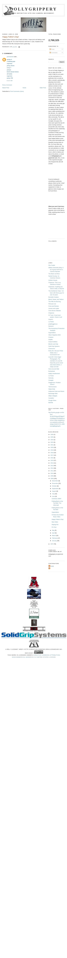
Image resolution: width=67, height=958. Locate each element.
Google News (52, 400)
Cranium (50, 337)
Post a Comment (7, 85)
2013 (52, 465)
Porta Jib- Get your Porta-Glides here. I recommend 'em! (55, 352)
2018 (52, 452)
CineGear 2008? (56, 498)
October (54, 486)
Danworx (51, 326)
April (53, 533)
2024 (52, 439)
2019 (52, 450)
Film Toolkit (51, 265)
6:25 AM (9, 80)
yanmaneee (10, 56)
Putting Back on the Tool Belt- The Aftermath (57, 503)
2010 (52, 473)
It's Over (54, 527)
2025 (52, 437)
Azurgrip (51, 566)
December (55, 481)
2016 (52, 458)
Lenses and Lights (53, 308)
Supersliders (52, 332)
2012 (52, 468)
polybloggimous (53, 324)
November (55, 483)
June (53, 496)
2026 (52, 434)
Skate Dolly (51, 389)
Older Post (43, 87)
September (55, 488)
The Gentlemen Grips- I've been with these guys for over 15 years (56, 293)
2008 (52, 478)
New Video (55, 522)
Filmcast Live (52, 304)
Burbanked (51, 371)
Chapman (51, 313)
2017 (52, 455)
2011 (52, 470)
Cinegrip (50, 380)
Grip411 (50, 319)
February (55, 538)
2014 (52, 463)
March (54, 535)
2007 (52, 544)
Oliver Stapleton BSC (54, 335)
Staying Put (55, 524)
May (53, 530)
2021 (52, 445)
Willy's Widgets (52, 396)
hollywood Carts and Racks (56, 391)
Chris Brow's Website (54, 310)
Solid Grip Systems (54, 346)
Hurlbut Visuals (52, 280)
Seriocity (51, 378)
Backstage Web (53, 393)
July (53, 493)
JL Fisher (51, 321)
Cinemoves (51, 348)
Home (24, 87)
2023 (52, 442)
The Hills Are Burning (54, 301)
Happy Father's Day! (58, 519)
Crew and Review (53, 306)
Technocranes (52, 386)
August (54, 491)
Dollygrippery (33, 9)
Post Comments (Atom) (17, 91)
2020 (52, 447)
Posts (52, 49)
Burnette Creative (53, 297)
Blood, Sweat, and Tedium (56, 299)
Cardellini (51, 398)
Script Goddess (52, 341)
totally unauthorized (54, 373)
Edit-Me (50, 402)
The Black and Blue (54, 273)
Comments (53, 52)
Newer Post (5, 87)
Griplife (50, 339)
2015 (52, 460)
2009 (52, 476)
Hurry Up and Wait (53, 369)
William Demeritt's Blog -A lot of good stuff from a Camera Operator (55, 269)
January (54, 540)
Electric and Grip (53, 344)
